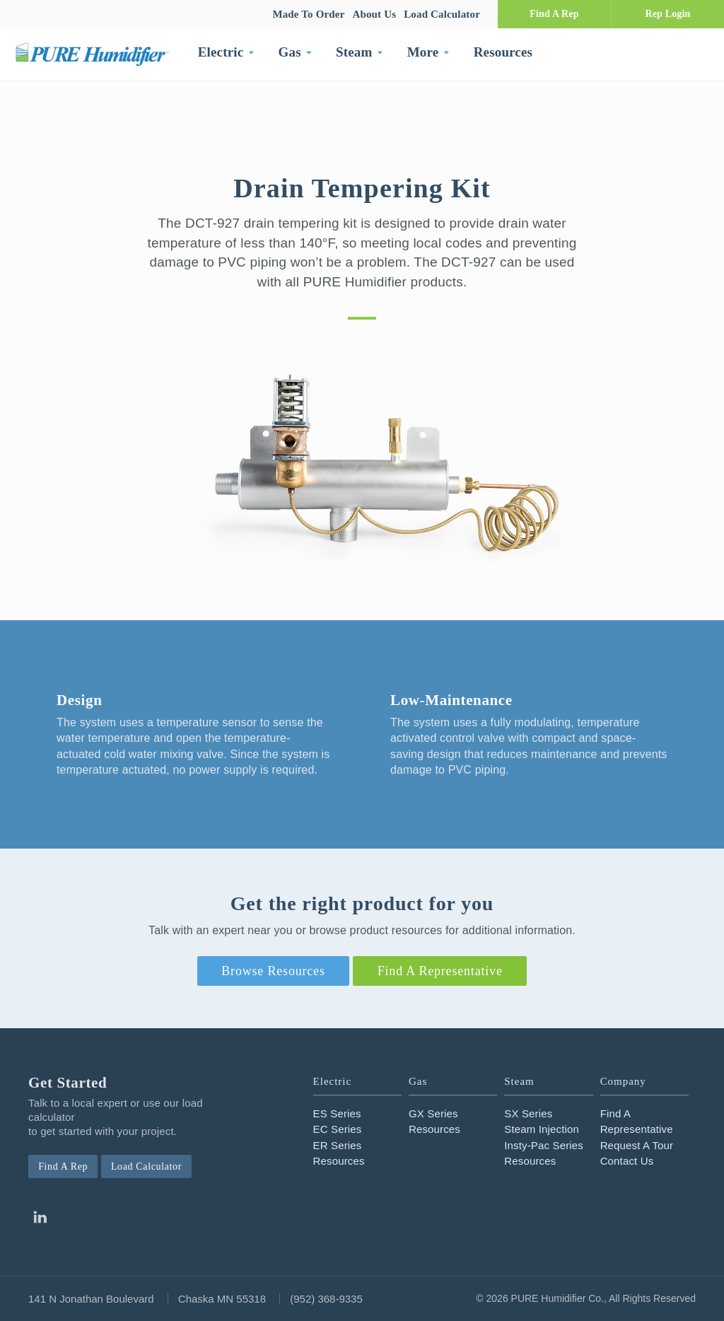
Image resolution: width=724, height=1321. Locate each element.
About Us (374, 14)
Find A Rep (554, 13)
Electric (221, 52)
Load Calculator (442, 14)
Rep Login (667, 13)
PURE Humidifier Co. (95, 54)
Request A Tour (637, 1145)
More (423, 52)
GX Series (433, 1113)
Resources (503, 52)
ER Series (337, 1145)
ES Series (337, 1113)
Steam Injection (541, 1129)
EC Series (337, 1129)
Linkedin (40, 1217)
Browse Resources (273, 971)
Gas (290, 52)
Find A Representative (440, 971)
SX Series (528, 1113)
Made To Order (308, 14)
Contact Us (627, 1161)
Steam (354, 52)
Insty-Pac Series (543, 1145)
